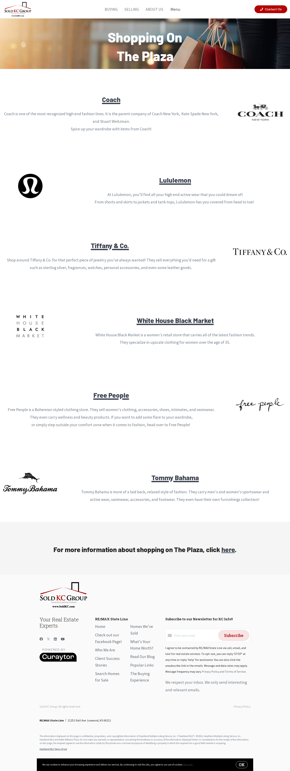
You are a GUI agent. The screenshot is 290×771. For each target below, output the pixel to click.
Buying (111, 9)
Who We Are (105, 649)
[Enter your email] (195, 635)
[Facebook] (41, 639)
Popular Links (142, 665)
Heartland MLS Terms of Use (53, 749)
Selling (131, 9)
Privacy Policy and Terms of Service (224, 671)
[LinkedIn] (55, 639)
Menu (178, 9)
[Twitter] (48, 639)
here (228, 549)
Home (100, 626)
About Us (154, 9)
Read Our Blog (142, 656)
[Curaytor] (58, 660)
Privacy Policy (242, 706)
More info (188, 764)
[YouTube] (63, 639)
